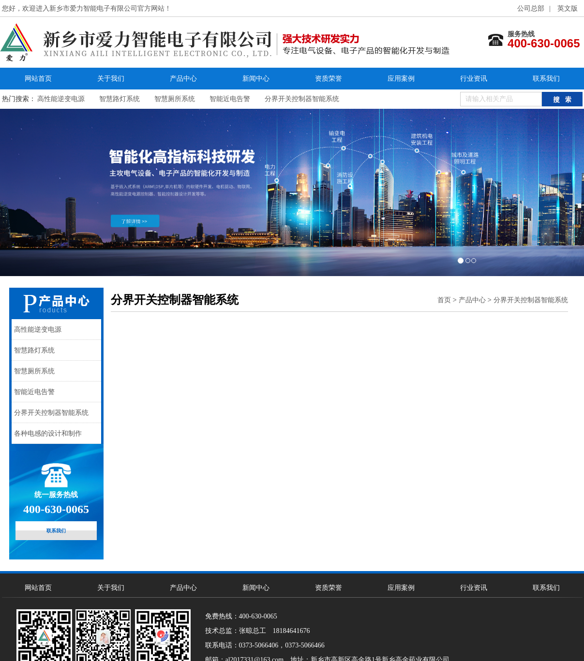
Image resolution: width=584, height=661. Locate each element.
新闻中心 (256, 78)
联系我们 (546, 78)
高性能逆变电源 (61, 99)
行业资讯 (473, 78)
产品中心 (183, 78)
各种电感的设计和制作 (48, 433)
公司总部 (530, 8)
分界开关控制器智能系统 (302, 99)
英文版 (567, 8)
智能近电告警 (230, 99)
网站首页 (38, 78)
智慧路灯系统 (119, 99)
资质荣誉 (328, 78)
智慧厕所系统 (174, 99)
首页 (444, 300)
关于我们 (110, 78)
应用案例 (401, 78)
